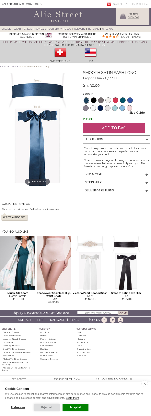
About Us (44, 332)
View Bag (133, 17)
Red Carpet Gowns (12, 336)
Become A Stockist (49, 352)
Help (40, 319)
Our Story (55, 29)
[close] (144, 383)
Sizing (80, 332)
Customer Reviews (49, 359)
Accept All (75, 407)
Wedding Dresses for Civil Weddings (15, 363)
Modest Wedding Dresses (15, 359)
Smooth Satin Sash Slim (126, 293)
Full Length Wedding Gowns (16, 352)
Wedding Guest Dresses (14, 339)
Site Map (81, 356)
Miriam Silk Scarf (17, 293)
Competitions (46, 346)
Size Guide (137, 112)
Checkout (108, 29)
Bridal (28, 29)
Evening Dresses (11, 332)
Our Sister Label (48, 342)
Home (3, 66)
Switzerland (60, 61)
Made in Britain (48, 339)
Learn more (72, 397)
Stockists (44, 349)
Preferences (18, 407)
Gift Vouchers (83, 352)
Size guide (57, 319)
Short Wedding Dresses (14, 349)
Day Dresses (8, 342)
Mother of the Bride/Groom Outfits (16, 369)
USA (91, 61)
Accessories (8, 356)
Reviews (40, 29)
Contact (24, 319)
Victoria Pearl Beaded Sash (90, 293)
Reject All (46, 407)
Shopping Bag (84, 349)
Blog (68, 29)
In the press (46, 356)
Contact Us (82, 342)
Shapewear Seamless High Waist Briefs (54, 294)
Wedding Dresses (11, 346)
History (43, 336)
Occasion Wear (11, 29)
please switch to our (69, 45)
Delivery (79, 29)
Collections (14, 66)
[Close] (102, 45)
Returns (93, 29)
